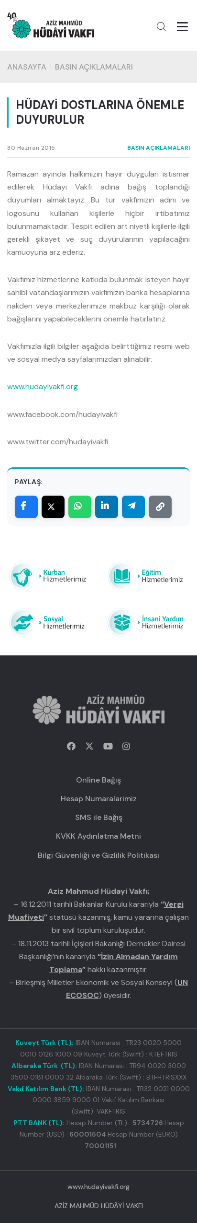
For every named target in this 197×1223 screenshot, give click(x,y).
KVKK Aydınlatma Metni (98, 836)
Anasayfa (26, 67)
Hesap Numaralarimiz (99, 799)
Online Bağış (98, 780)
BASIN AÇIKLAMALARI (94, 67)
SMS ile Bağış (98, 817)
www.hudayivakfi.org (42, 386)
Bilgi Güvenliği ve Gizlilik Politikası (98, 855)
